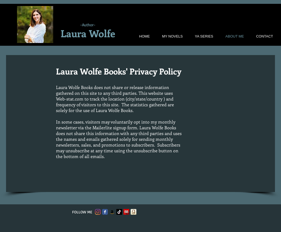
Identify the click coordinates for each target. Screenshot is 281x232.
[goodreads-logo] (133, 212)
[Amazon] (112, 212)
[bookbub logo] (126, 212)
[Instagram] (98, 212)
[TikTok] (119, 212)
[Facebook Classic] (105, 212)
